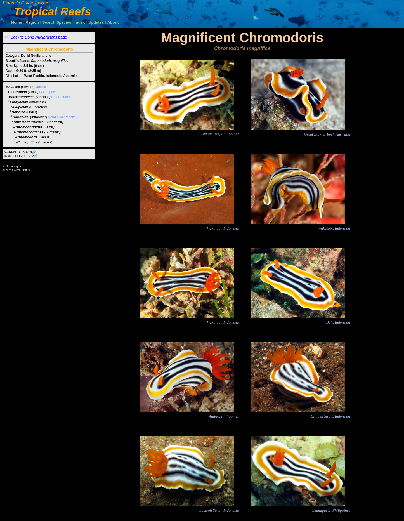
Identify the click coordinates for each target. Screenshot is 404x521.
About (113, 22)
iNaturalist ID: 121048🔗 (21, 155)
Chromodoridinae (29, 132)
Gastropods (48, 92)
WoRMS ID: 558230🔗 (20, 152)
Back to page (38, 37)
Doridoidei (21, 117)
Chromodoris (26, 137)
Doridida (18, 112)
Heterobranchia (21, 97)
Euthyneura (19, 102)
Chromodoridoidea (29, 122)
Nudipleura (20, 107)
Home (16, 22)
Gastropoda (17, 92)
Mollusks (41, 87)
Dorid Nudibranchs (61, 117)
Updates (96, 22)
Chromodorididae (28, 127)
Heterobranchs (62, 97)
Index (80, 22)
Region (32, 22)
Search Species (56, 22)
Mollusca (13, 87)
